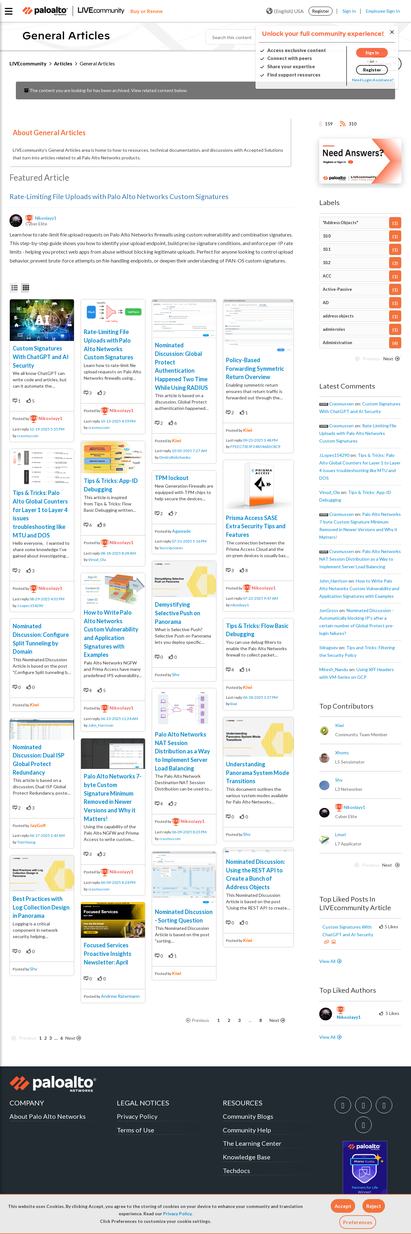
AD (326, 302)
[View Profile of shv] (338, 780)
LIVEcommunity (28, 63)
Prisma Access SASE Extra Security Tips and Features (256, 526)
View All (327, 961)
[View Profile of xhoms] (342, 752)
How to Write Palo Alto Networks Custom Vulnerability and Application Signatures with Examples (359, 588)
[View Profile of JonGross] (328, 610)
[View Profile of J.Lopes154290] (334, 455)
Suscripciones (171, 547)
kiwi (34, 704)
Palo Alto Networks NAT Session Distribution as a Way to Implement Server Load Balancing (182, 751)
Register (320, 11)
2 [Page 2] (45, 1038)
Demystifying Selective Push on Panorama (177, 613)
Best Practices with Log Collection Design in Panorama (41, 907)
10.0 (326, 236)
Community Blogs (248, 1116)
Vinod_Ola (97, 559)
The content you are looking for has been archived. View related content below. (106, 90)
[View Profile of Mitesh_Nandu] (333, 669)
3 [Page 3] (50, 1038)
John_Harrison (100, 725)
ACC (327, 276)
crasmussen (27, 435)
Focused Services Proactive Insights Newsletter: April (107, 953)
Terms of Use (135, 1130)
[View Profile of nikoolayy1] (46, 218)
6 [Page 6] (61, 1038)
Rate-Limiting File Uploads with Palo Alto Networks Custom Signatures (119, 196)
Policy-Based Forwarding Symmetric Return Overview (255, 368)
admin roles (334, 329)
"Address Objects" (340, 222)
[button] (343, 1206)
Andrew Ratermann (120, 996)
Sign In (349, 11)
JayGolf (38, 825)
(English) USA (285, 11)
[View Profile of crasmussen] (341, 404)
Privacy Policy (177, 1213)
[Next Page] (77, 1038)
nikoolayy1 (50, 418)
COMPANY (27, 1102)
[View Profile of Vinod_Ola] (329, 492)
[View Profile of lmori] (340, 834)
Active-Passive (337, 289)
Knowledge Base (246, 1157)
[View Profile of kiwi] (339, 725)
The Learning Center (252, 1143)
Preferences (357, 1222)
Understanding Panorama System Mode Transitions (257, 772)
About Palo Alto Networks (48, 1116)
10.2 (326, 262)
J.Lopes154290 (30, 605)
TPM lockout (172, 477)
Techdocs (236, 1170)
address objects (338, 316)
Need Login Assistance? (373, 79)
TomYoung (26, 842)
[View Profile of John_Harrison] (333, 581)
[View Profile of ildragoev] (328, 647)
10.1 (326, 249)
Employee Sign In (383, 11)
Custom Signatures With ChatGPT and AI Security (41, 357)
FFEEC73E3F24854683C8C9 (255, 446)
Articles (63, 63)
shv (33, 968)
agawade (181, 531)
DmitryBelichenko (174, 457)
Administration (337, 342)
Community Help (247, 1130)
